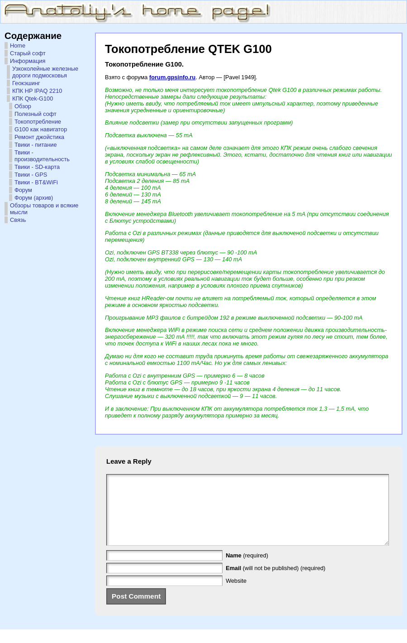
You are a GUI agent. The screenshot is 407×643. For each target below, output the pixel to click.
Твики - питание (35, 144)
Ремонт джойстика (39, 137)
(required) (247, 569)
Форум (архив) (33, 197)
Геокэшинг (26, 83)
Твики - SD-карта (37, 166)
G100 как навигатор (40, 129)
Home (17, 45)
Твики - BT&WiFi (36, 182)
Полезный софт (35, 113)
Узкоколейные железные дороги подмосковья (45, 72)
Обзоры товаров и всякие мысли (44, 209)
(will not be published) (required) (276, 581)
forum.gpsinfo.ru (172, 77)
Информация (27, 61)
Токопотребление (37, 121)
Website (236, 594)
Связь (18, 219)
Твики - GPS (30, 174)
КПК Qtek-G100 (32, 98)
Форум (23, 190)
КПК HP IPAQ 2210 (37, 90)
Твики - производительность (42, 156)
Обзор (22, 106)
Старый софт (28, 53)
